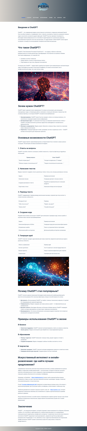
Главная (23, 17)
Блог (64, 17)
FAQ (55, 17)
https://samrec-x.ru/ (55, 389)
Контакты (59, 17)
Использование (43, 17)
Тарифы (50, 17)
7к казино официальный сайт (29, 384)
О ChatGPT (29, 17)
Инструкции (36, 17)
